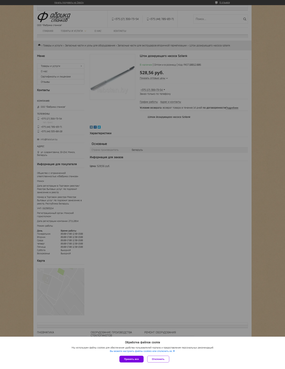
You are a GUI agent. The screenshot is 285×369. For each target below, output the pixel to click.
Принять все (131, 359)
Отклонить (158, 359)
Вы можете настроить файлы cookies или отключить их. (141, 351)
